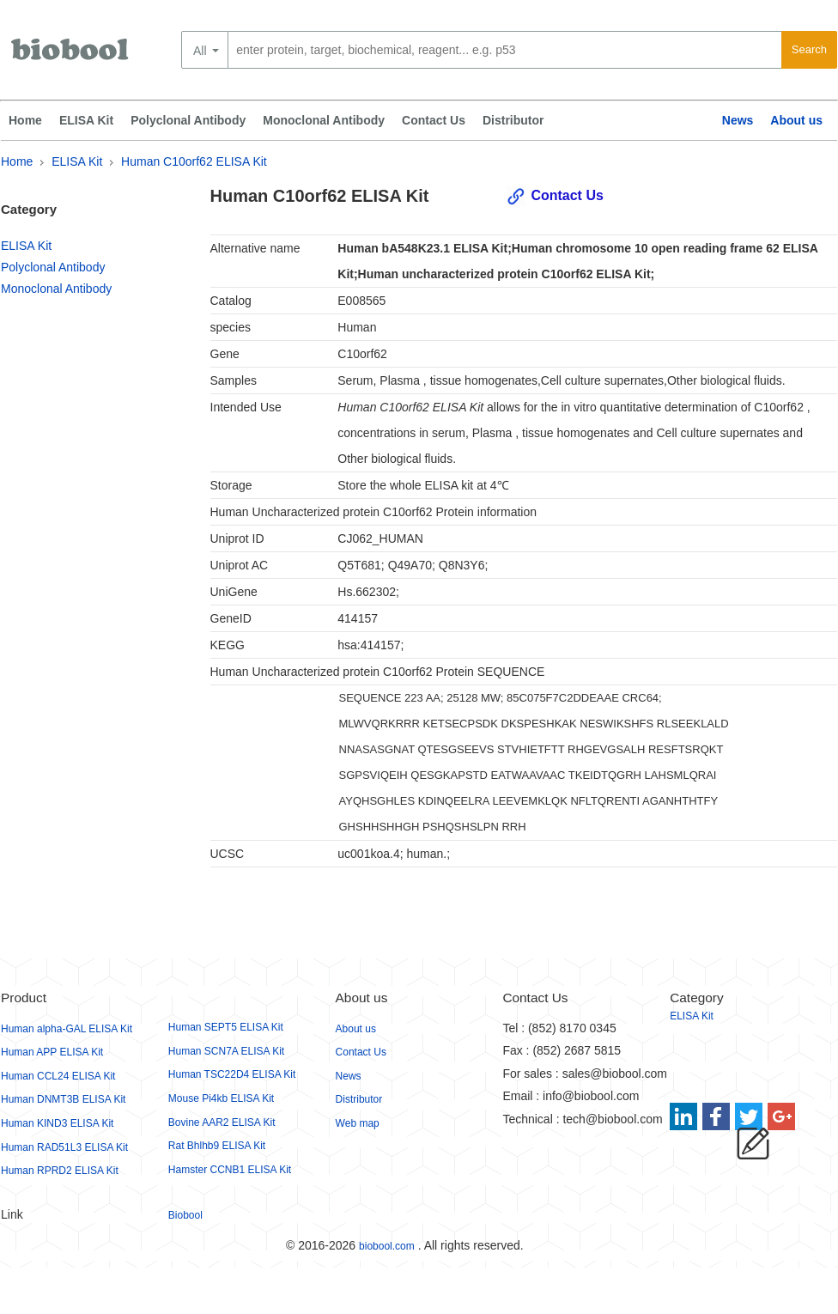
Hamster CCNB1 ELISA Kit (229, 1170)
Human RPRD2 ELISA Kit (59, 1171)
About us (796, 120)
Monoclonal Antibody (324, 120)
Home (25, 120)
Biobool (185, 1215)
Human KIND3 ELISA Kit (57, 1123)
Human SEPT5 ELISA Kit (225, 1027)
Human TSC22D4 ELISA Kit (232, 1074)
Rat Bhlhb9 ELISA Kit (216, 1146)
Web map (358, 1123)
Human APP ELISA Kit (52, 1052)
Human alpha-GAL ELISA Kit (66, 1029)
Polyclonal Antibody (188, 120)
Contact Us (433, 120)
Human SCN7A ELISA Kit (226, 1051)
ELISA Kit (86, 120)
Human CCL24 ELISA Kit (58, 1076)
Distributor (513, 120)
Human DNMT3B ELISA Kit (63, 1099)
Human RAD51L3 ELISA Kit (64, 1147)
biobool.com (387, 1246)
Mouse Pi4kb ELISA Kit (221, 1098)
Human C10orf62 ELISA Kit (194, 161)
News (738, 120)
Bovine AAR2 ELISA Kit (222, 1122)
